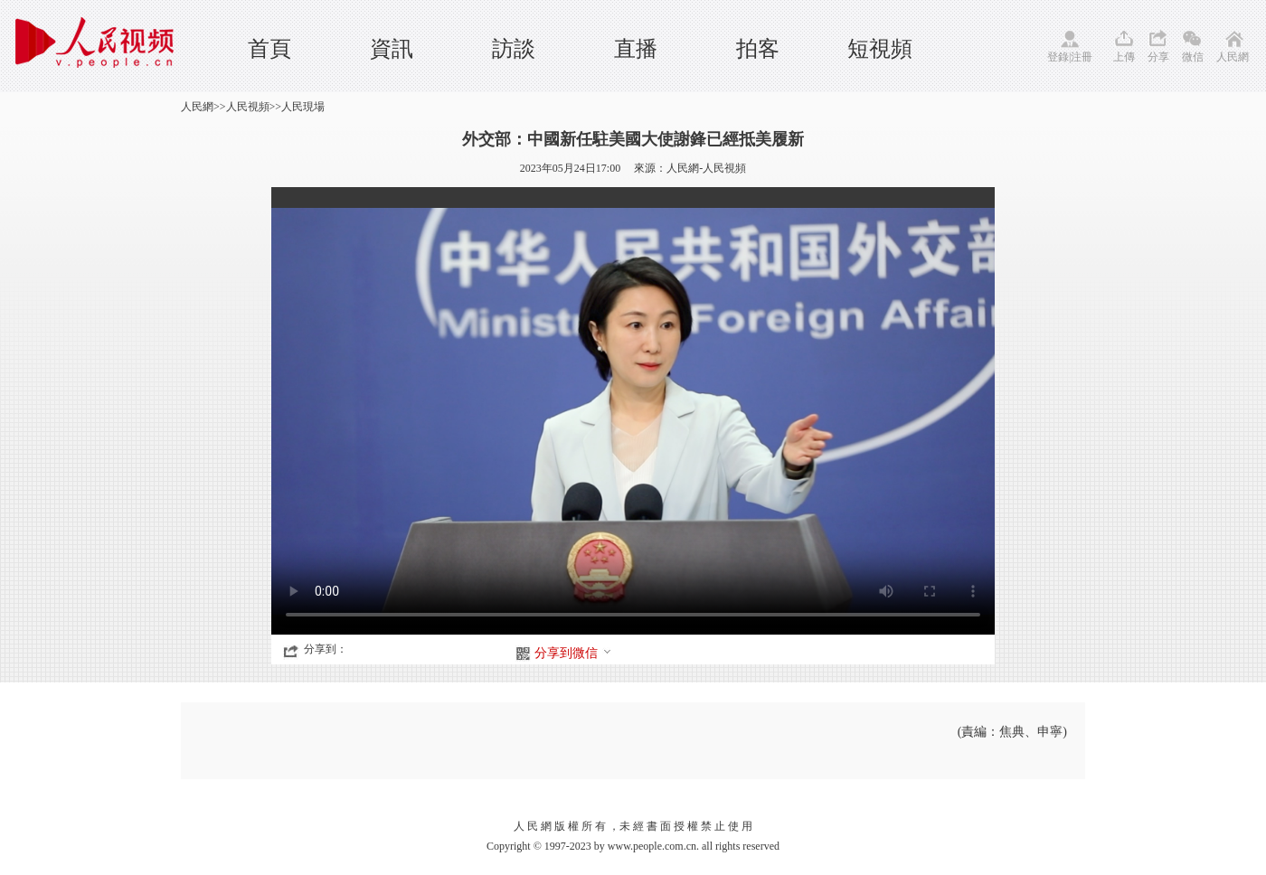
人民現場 (303, 106)
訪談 (513, 49)
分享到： (325, 649)
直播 (635, 49)
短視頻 (879, 49)
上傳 (1124, 57)
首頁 (269, 49)
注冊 (1081, 57)
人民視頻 (247, 106)
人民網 (1232, 57)
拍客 (757, 49)
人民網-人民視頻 (706, 168)
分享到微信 (573, 653)
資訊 (391, 49)
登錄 (1058, 57)
